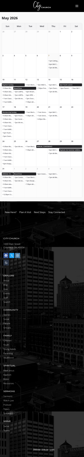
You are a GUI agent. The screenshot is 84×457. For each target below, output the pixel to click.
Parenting (8, 353)
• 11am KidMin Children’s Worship (7, 102)
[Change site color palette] (6, 263)
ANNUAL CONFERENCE (44, 147)
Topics (6, 409)
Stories (6, 314)
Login (52, 449)
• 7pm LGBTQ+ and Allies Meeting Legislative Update (19, 95)
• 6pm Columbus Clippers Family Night (42, 174)
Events (6, 293)
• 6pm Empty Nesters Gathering (7, 164)
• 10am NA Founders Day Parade (76, 88)
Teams (6, 430)
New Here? (11, 212)
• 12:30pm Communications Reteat (7, 195)
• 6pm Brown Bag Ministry (30, 92)
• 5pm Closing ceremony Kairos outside (7, 136)
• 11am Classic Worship (7, 99)
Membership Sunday (9, 112)
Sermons (7, 396)
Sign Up (45, 449)
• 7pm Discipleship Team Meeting (30, 181)
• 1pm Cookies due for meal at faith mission (19, 177)
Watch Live (8, 400)
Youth (6, 344)
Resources (8, 383)
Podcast (7, 404)
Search (6, 301)
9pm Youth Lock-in (66, 85)
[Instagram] (17, 255)
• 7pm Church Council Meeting (30, 99)
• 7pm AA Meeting (53, 68)
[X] (11, 255)
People (6, 323)
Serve (6, 426)
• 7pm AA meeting (19, 99)
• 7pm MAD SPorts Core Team (42, 85)
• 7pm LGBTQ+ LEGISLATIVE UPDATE (19, 92)
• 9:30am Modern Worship (7, 88)
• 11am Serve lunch (42, 112)
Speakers (8, 413)
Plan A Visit (25, 212)
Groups (7, 327)
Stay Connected (56, 212)
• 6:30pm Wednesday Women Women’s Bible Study (42, 119)
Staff (5, 297)
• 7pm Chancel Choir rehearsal (53, 88)
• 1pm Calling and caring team (53, 61)
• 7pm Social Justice (19, 119)
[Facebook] (5, 255)
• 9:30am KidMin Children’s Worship (7, 95)
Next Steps (40, 212)
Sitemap (36, 449)
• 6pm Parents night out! (65, 88)
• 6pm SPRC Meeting (30, 95)
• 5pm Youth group (7, 133)
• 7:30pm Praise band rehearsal (42, 88)
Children (7, 340)
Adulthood (8, 357)
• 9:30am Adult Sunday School (7, 92)
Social (6, 319)
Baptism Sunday (7, 85)
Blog (5, 284)
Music (6, 379)
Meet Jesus (8, 370)
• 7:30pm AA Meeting (30, 102)
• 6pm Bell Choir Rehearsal (53, 64)
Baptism (7, 374)
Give (5, 289)
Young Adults (9, 349)
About (6, 280)
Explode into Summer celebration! (71, 150)
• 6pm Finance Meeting (19, 116)
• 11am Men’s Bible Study (30, 85)
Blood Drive (18, 88)
